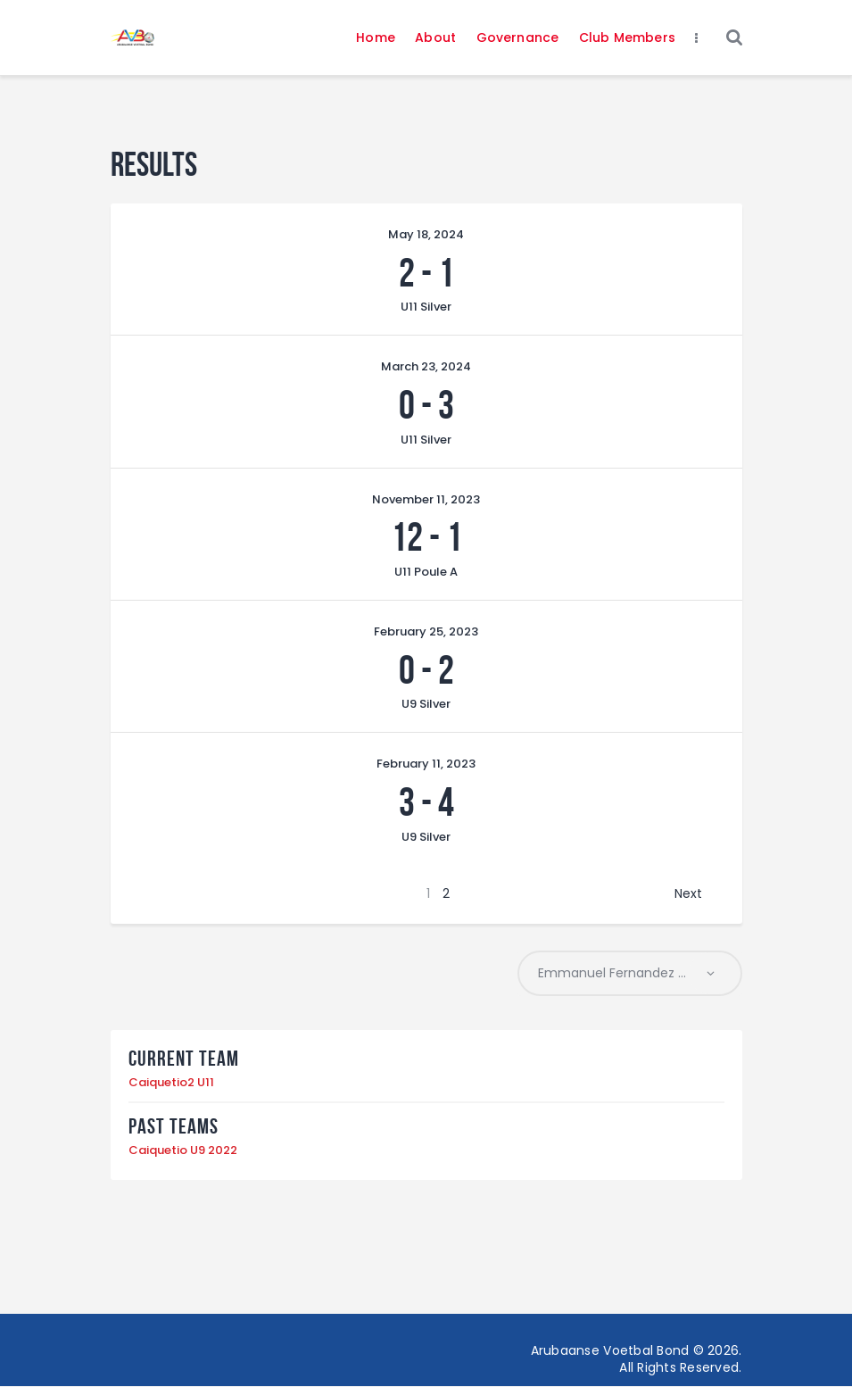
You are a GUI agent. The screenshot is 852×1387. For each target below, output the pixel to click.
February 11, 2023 (426, 763)
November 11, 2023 (426, 499)
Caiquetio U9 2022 (182, 1150)
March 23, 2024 (426, 366)
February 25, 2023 (426, 631)
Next (688, 893)
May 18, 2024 (426, 234)
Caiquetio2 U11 (171, 1083)
